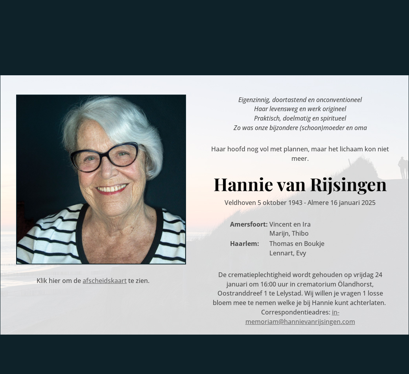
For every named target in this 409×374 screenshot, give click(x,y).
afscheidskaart (105, 280)
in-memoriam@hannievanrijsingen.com (300, 317)
